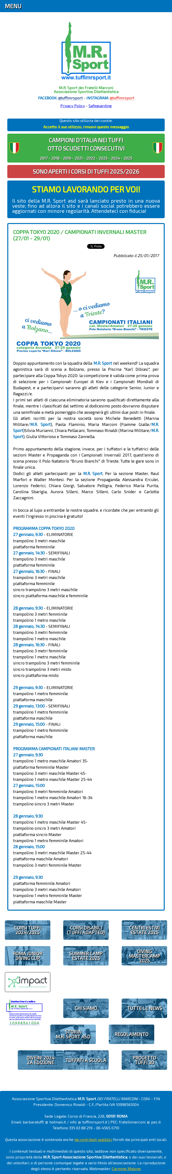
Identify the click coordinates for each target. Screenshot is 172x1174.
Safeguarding (100, 105)
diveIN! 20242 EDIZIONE (40, 1060)
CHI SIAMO (86, 1008)
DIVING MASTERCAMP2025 (144, 956)
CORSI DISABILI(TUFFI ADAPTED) (86, 930)
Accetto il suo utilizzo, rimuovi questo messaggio (86, 126)
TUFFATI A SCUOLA (85, 1060)
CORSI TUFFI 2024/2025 (27, 930)
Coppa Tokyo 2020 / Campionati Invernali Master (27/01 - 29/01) (79, 235)
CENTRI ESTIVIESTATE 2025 (144, 930)
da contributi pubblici (93, 1139)
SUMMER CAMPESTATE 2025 (86, 956)
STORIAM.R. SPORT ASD (73, 1034)
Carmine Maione (126, 1168)
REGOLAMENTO (131, 1034)
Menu (13, 5)
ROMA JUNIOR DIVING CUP (27, 956)
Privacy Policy (72, 105)
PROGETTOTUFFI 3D (144, 1060)
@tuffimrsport (70, 97)
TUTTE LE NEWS (144, 1008)
